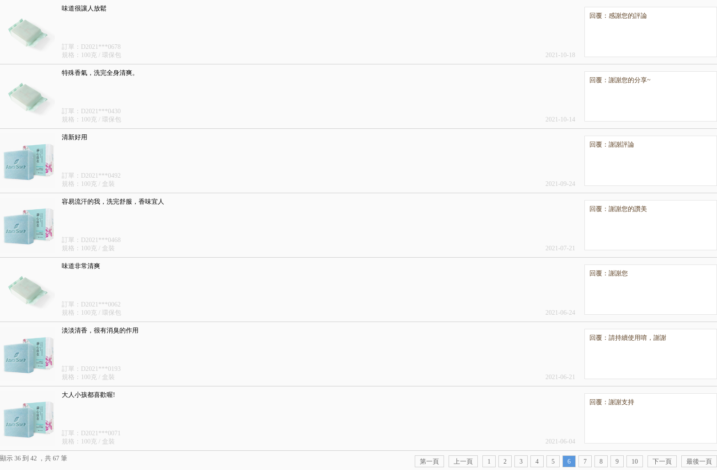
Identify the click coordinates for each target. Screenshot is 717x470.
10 (634, 461)
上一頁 (463, 461)
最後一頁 (699, 461)
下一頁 (662, 461)
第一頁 (429, 461)
